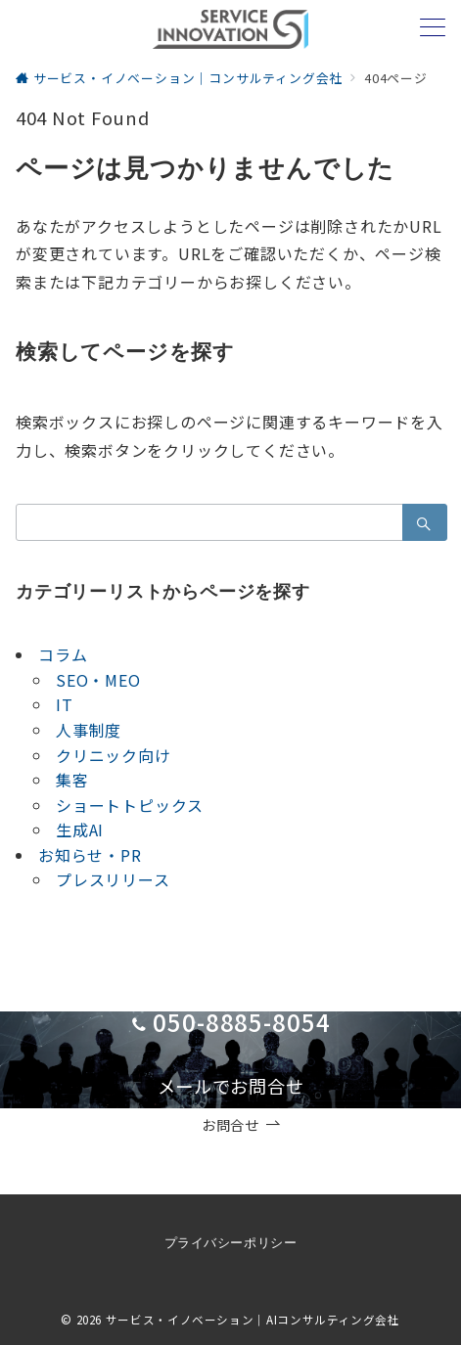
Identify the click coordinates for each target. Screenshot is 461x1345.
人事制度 (88, 729)
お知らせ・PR (90, 855)
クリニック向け (113, 755)
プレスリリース (113, 879)
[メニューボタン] (432, 29)
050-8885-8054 (242, 1022)
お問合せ (241, 1125)
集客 (72, 779)
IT (64, 704)
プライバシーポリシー (230, 1242)
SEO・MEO (98, 680)
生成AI (80, 829)
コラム (62, 654)
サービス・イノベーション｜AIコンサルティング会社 (253, 1319)
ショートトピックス (130, 805)
